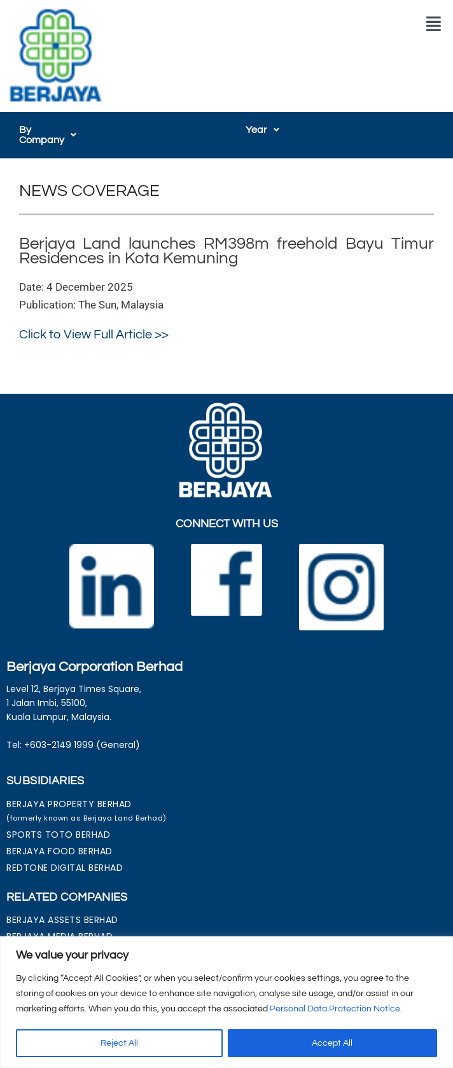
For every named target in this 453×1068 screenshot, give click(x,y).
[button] (434, 24)
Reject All (119, 1043)
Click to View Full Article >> (94, 324)
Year (262, 130)
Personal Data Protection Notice (335, 1008)
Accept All (332, 1043)
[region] (226, 1002)
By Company (54, 130)
